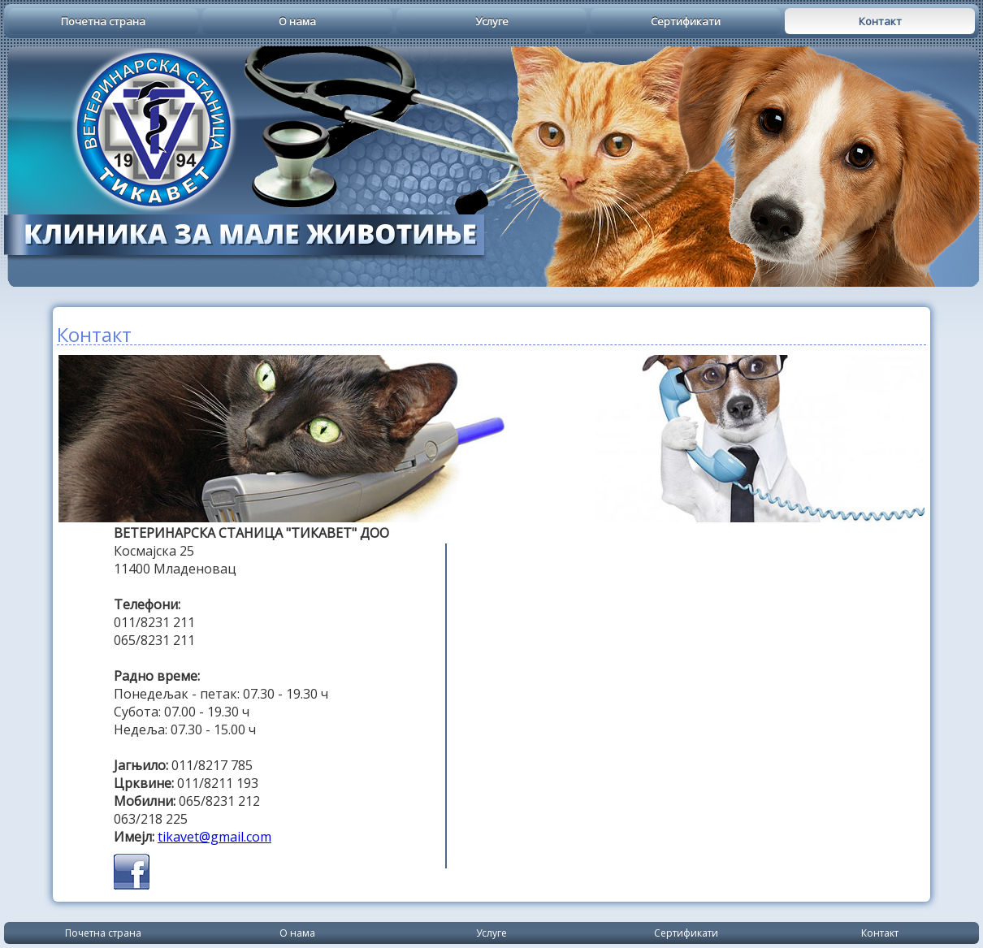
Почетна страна (103, 21)
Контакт (880, 21)
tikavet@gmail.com (214, 837)
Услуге (492, 21)
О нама (297, 21)
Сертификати (686, 21)
